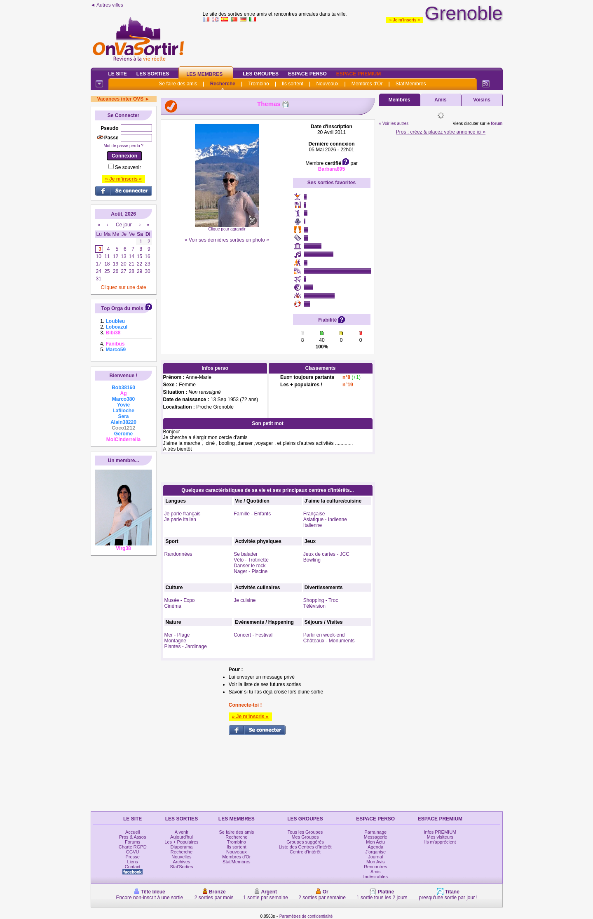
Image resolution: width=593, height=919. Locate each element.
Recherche (222, 84)
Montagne (175, 641)
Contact (133, 866)
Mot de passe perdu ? (123, 145)
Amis (440, 100)
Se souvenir (128, 167)
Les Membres (204, 74)
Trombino (258, 84)
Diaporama (182, 846)
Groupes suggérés (305, 841)
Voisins (481, 100)
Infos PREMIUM (440, 832)
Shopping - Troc (320, 600)
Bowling (312, 560)
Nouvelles (181, 856)
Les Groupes (261, 74)
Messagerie (375, 836)
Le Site (117, 74)
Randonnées (178, 554)
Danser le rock (249, 566)
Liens (132, 861)
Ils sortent (292, 84)
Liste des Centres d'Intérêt (305, 846)
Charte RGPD (133, 846)
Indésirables (375, 876)
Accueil (132, 832)
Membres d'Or (367, 84)
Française (314, 514)
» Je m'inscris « (404, 20)
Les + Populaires (181, 841)
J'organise (375, 851)
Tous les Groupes (305, 832)
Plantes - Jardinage (185, 646)
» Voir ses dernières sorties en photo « (227, 240)
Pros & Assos (132, 836)
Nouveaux (327, 84)
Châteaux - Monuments (329, 641)
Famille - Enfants (252, 514)
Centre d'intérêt (305, 851)
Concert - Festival (253, 635)
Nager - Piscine (250, 571)
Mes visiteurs (440, 836)
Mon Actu (375, 841)
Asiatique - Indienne (325, 519)
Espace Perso (307, 74)
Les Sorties (152, 74)
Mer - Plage (177, 635)
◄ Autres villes (107, 5)
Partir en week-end (324, 635)
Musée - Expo (179, 600)
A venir (182, 832)
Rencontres (375, 866)
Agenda (375, 846)
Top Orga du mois (122, 308)
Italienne (312, 525)
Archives (181, 861)
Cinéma (172, 606)
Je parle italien (180, 519)
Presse (133, 856)
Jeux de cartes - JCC (326, 554)
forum (496, 123)
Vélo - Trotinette (251, 560)
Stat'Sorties (181, 866)
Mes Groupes (305, 836)
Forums (132, 841)
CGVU (132, 851)
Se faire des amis (178, 84)
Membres (399, 100)
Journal (375, 856)
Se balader (246, 554)
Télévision (314, 606)
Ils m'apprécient (440, 841)
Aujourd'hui (181, 836)
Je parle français (182, 514)
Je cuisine (244, 600)
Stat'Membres (411, 84)
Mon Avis (375, 861)
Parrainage (375, 832)
